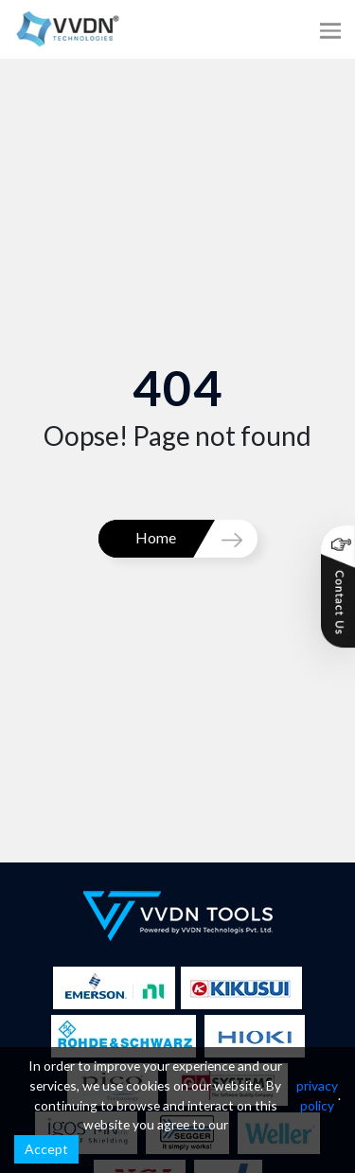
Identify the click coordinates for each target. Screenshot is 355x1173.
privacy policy (317, 1095)
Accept (46, 1149)
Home (193, 537)
